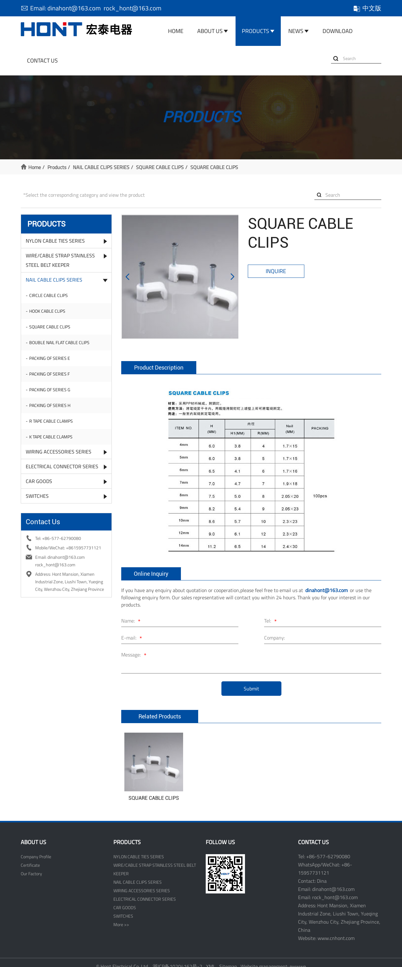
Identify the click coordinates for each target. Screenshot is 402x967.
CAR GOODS (39, 481)
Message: (134, 647)
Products (255, 31)
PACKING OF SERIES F (49, 374)
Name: (131, 613)
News (295, 31)
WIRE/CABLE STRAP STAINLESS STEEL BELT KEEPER (60, 260)
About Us (210, 31)
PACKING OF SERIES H (49, 405)
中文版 (367, 8)
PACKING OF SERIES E (49, 358)
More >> (121, 916)
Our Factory (31, 865)
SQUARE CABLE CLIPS (160, 167)
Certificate (30, 857)
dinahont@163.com (326, 582)
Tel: (271, 613)
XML (210, 958)
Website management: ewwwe (273, 958)
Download (338, 31)
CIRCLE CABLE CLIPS (48, 295)
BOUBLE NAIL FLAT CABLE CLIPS (59, 342)
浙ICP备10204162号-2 (177, 958)
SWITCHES (37, 496)
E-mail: (132, 630)
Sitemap (228, 958)
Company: (274, 630)
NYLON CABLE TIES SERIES (55, 240)
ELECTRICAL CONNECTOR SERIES (62, 466)
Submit (251, 680)
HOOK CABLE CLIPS (47, 311)
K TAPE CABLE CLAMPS (51, 436)
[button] (127, 272)
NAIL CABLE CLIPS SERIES (101, 167)
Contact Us (42, 60)
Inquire (276, 271)
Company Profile (36, 848)
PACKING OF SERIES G (49, 389)
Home (175, 31)
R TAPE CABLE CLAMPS (51, 421)
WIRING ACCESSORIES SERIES (58, 451)
